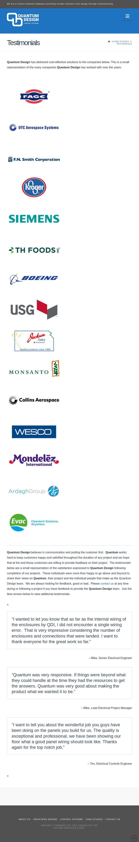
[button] (127, 16)
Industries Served (45, 819)
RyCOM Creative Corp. (69, 828)
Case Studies (94, 819)
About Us (24, 819)
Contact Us (113, 819)
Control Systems (71, 819)
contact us (107, 583)
